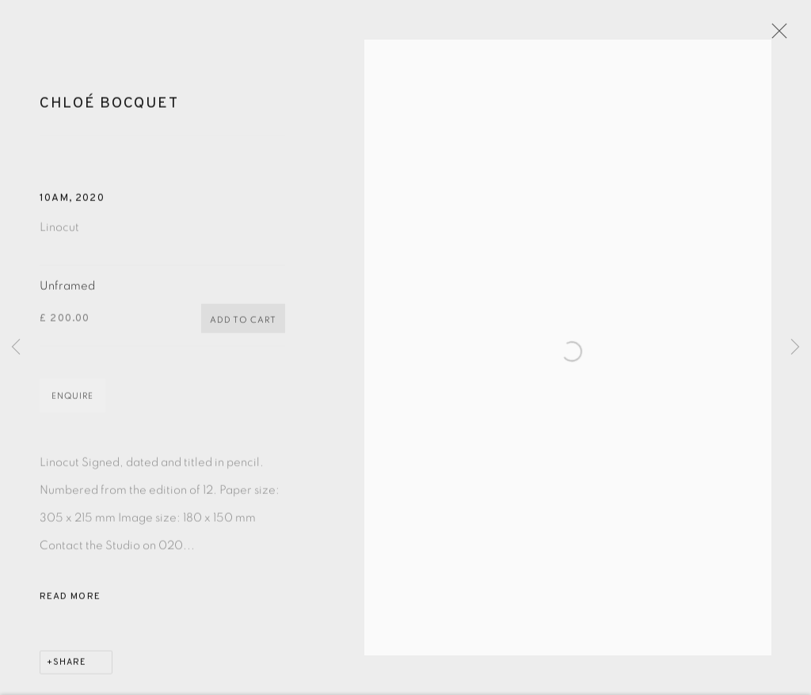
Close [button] (798, 35)
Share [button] (69, 673)
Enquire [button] (72, 407)
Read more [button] (70, 608)
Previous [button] (16, 347)
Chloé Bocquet (109, 114)
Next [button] (795, 347)
